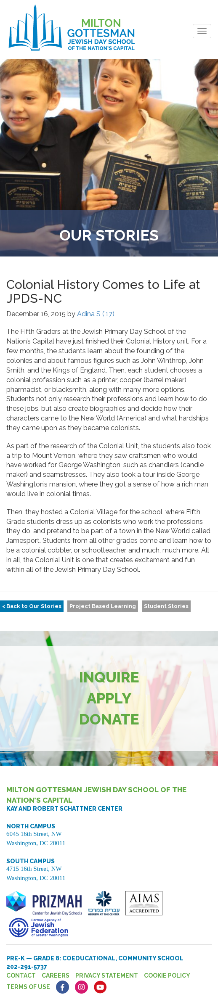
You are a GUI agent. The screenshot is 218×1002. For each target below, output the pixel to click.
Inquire (109, 677)
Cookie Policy (167, 975)
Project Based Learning (102, 606)
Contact (21, 975)
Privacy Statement (106, 975)
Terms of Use (28, 986)
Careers (55, 975)
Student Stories (166, 606)
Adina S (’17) (95, 314)
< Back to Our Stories (31, 606)
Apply (109, 698)
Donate (109, 719)
